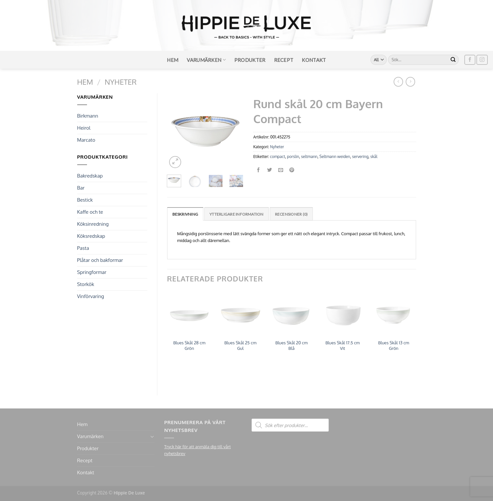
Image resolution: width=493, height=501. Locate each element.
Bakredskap (90, 176)
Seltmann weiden (334, 156)
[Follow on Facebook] (469, 60)
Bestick (85, 200)
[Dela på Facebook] (259, 170)
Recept (284, 60)
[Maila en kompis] (281, 170)
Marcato (86, 140)
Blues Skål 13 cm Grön (393, 345)
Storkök (85, 284)
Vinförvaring (90, 296)
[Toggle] (152, 436)
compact (277, 156)
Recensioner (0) (291, 214)
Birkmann (87, 116)
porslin (293, 156)
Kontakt (314, 60)
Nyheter (121, 81)
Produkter (250, 60)
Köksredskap (91, 236)
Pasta (83, 248)
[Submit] (453, 60)
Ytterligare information (237, 214)
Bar (81, 188)
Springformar (92, 272)
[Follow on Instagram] (481, 60)
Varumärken (206, 60)
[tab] (185, 214)
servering (360, 156)
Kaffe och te (90, 212)
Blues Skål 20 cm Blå (291, 345)
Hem (172, 60)
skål (373, 156)
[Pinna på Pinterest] (292, 170)
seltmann (309, 156)
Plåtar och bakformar (100, 260)
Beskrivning (185, 214)
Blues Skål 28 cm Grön (189, 345)
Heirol (84, 128)
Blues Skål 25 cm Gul (240, 345)
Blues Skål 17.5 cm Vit (343, 345)
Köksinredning (93, 224)
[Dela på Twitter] (270, 170)
